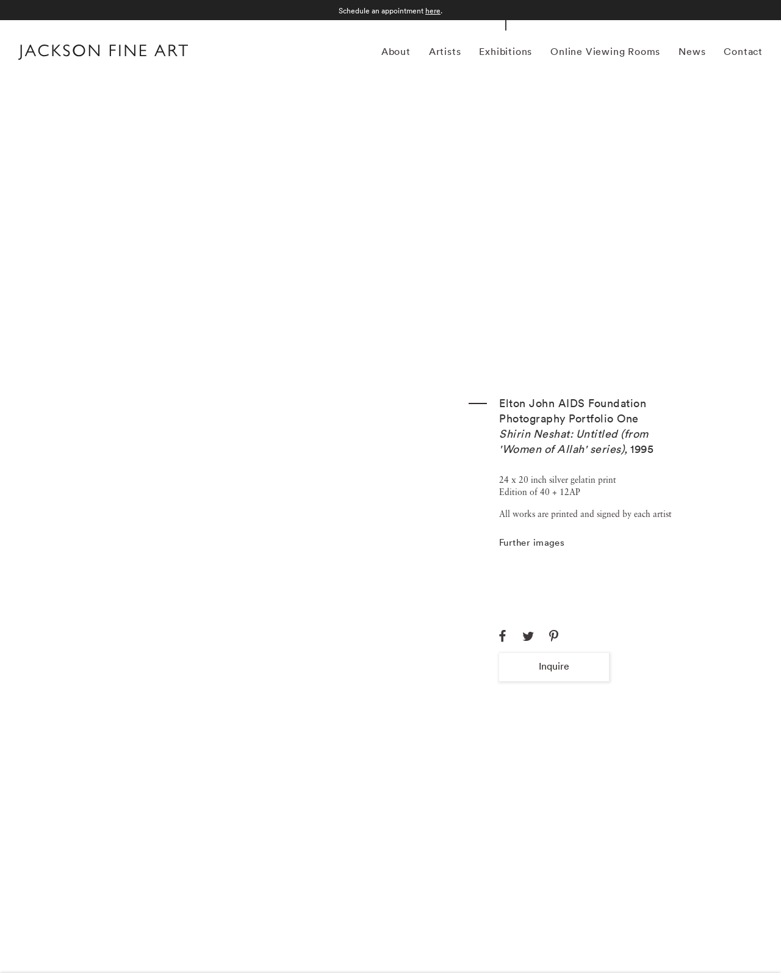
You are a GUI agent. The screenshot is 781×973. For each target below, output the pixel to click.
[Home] (103, 54)
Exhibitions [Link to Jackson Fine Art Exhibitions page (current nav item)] (505, 51)
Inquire (554, 666)
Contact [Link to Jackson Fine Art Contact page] (743, 51)
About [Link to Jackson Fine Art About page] (396, 51)
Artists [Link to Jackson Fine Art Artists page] (445, 51)
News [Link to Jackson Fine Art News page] (691, 51)
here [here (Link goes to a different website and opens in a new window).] (433, 10)
